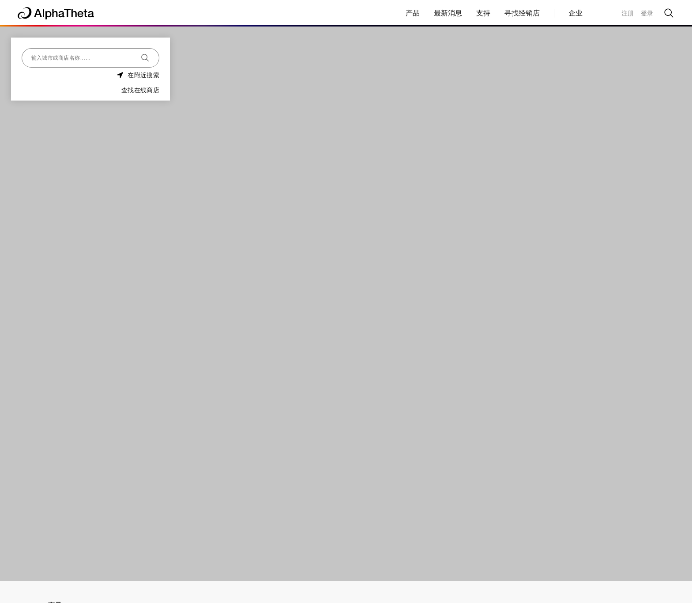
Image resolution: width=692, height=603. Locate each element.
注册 (627, 13)
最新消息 (448, 13)
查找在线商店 (140, 90)
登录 (647, 13)
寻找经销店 (522, 13)
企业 (575, 13)
